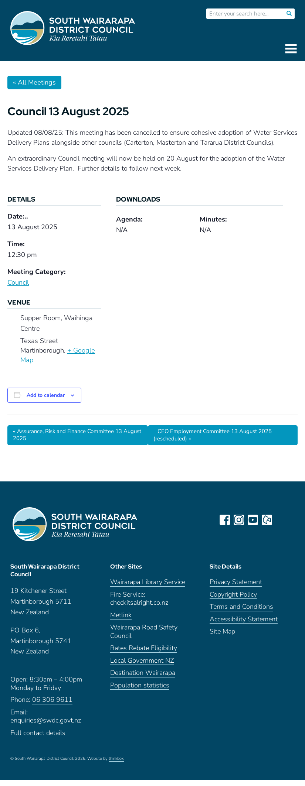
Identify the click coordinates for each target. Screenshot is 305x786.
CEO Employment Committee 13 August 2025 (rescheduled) (218, 435)
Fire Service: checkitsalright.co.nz (139, 604)
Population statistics (139, 691)
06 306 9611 (52, 706)
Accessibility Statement (244, 625)
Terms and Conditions (241, 613)
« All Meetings (34, 82)
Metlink (121, 621)
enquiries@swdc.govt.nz (45, 726)
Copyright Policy (233, 600)
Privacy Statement (236, 588)
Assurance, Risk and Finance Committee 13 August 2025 (73, 435)
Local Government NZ (142, 666)
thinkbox (116, 765)
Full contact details (37, 739)
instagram (240, 520)
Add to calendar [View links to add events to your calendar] (46, 395)
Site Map (222, 638)
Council (18, 282)
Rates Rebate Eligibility (143, 654)
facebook (226, 520)
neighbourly (268, 520)
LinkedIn (282, 520)
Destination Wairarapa (142, 679)
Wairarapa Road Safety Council (143, 637)
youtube (254, 520)
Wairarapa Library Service (147, 588)
